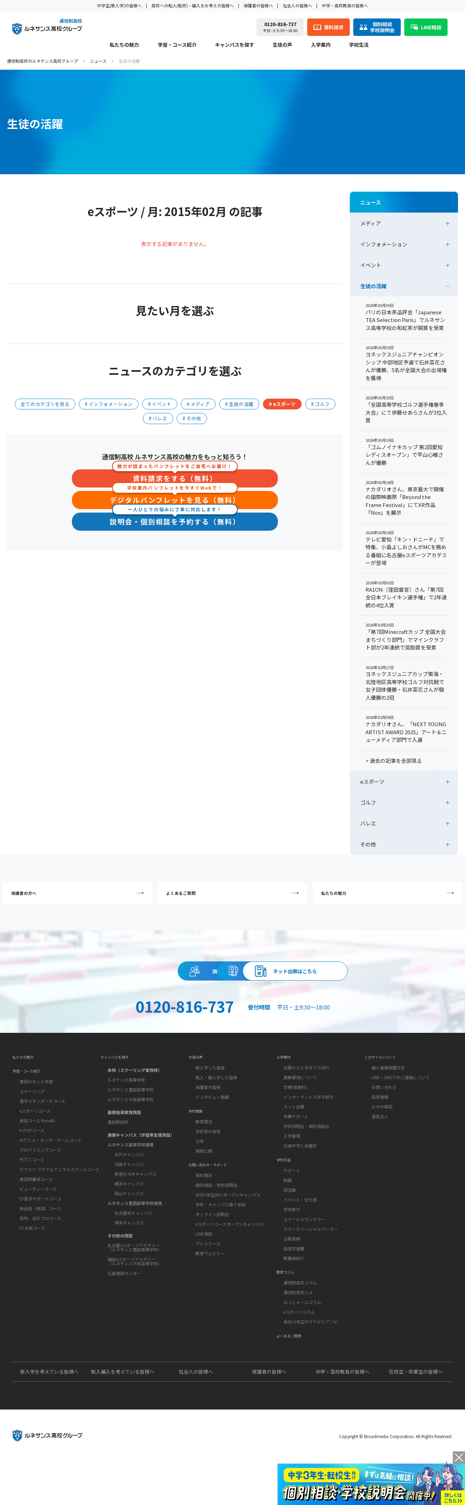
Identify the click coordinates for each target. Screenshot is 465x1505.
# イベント (159, 403)
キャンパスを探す (234, 45)
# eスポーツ (282, 403)
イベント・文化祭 (300, 1228)
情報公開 (203, 1179)
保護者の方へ (80, 896)
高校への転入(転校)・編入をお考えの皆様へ (193, 5)
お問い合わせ (384, 1109)
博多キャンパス (129, 1242)
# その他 (192, 418)
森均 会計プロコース (40, 1244)
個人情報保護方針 (388, 1089)
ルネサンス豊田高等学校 (131, 1109)
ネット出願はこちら (360, 981)
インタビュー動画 (212, 1118)
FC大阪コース (32, 1254)
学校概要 (198, 1137)
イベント (370, 265)
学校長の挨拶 (208, 1160)
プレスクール (208, 1279)
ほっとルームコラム (302, 1338)
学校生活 (359, 45)
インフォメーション (383, 244)
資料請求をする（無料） (175, 476)
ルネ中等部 (381, 1128)
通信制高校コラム (300, 1318)
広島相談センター (124, 1292)
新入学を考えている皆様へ (49, 1414)
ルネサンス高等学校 (126, 1099)
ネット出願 (293, 1128)
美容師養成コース (36, 1205)
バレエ (368, 823)
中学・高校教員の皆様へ (345, 5)
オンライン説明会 (212, 1250)
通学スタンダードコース (42, 1127)
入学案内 (321, 45)
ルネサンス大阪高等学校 (131, 1118)
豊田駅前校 (118, 1141)
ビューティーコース (38, 1215)
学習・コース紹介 (177, 45)
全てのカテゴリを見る (45, 403)
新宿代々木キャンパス (135, 1193)
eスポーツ (372, 781)
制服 (287, 1209)
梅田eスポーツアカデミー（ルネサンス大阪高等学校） (135, 1280)
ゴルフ (368, 802)
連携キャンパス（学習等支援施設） (141, 1154)
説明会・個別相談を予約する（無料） (174, 521)
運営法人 (379, 1138)
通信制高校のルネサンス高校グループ (42, 61)
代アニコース (32, 1186)
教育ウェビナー (210, 1289)
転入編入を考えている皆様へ (122, 1414)
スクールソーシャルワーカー (310, 1257)
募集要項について (300, 1099)
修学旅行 (291, 1238)
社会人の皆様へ (297, 5)
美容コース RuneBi (37, 1147)
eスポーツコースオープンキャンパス (229, 1260)
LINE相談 (203, 1270)
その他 (368, 844)
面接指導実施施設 (124, 1131)
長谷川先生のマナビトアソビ (310, 1357)
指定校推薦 (293, 1277)
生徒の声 (282, 45)
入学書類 (291, 1157)
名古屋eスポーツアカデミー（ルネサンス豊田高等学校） (135, 1266)
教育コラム (288, 1305)
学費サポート (296, 1138)
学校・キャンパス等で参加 (220, 1240)
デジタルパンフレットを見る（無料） (174, 499)
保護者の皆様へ (258, 5)
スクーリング (32, 1118)
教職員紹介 (293, 1287)
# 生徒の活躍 (239, 403)
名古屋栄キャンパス (133, 1232)
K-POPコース (32, 1157)
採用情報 (379, 1118)
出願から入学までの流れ (306, 1089)
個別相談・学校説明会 (216, 1221)
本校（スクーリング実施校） (135, 1089)
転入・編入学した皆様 (216, 1099)
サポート (291, 1199)
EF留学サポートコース (40, 1225)
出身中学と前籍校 (300, 1167)
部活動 (289, 1218)
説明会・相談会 (105, 981)
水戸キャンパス (129, 1173)
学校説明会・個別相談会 (306, 1148)
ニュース (98, 61)
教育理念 (203, 1150)
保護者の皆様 (208, 1109)
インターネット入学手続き (308, 1118)
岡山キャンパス (129, 1212)
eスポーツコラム (299, 1348)
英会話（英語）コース (40, 1235)
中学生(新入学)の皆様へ (119, 5)
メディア (370, 223)
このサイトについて (386, 1076)
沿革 (199, 1170)
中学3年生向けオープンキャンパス (227, 1231)
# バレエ (158, 418)
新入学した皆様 (210, 1089)
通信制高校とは (298, 1328)
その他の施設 (120, 1255)
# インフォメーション (109, 403)
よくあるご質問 (234, 896)
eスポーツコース (35, 1137)
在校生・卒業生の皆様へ (416, 1414)
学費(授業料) (295, 1109)
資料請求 (232, 981)
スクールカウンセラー (304, 1248)
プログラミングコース (40, 1176)
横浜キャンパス (129, 1203)
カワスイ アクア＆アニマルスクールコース (59, 1196)
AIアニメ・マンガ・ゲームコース (50, 1166)
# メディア (198, 403)
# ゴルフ (320, 403)
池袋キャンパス (129, 1183)
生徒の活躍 (373, 286)
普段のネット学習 (36, 1108)
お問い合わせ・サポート (215, 1198)
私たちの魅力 (124, 45)
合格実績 (291, 1267)
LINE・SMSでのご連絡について (400, 1099)
